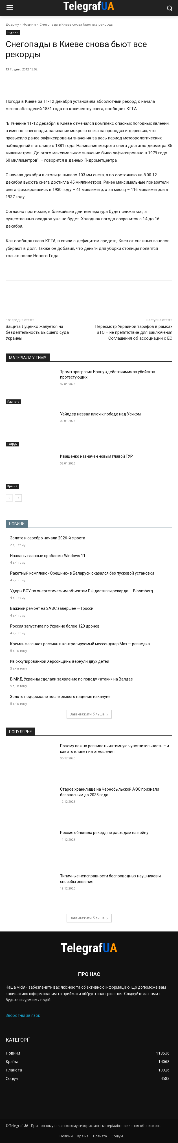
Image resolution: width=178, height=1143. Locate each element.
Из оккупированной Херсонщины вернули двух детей (59, 661)
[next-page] (18, 498)
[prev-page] (9, 498)
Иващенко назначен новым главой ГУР (96, 456)
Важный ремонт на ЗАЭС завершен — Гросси (51, 608)
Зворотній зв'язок (23, 1015)
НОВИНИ (17, 524)
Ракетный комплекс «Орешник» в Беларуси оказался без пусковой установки (82, 573)
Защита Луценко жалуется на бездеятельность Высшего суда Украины (37, 332)
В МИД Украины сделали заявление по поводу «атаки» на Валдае (71, 679)
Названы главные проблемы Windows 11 (47, 555)
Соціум (12, 444)
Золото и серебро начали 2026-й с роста (47, 538)
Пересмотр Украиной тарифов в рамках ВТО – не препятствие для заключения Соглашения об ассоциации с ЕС (133, 332)
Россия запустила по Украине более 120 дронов (55, 626)
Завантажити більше (89, 714)
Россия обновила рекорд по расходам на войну (104, 832)
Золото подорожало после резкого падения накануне (60, 696)
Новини (29, 24)
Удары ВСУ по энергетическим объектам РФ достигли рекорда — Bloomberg (81, 591)
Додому (12, 24)
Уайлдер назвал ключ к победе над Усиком (100, 414)
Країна (12, 486)
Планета (13, 402)
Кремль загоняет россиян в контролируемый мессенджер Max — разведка (80, 644)
